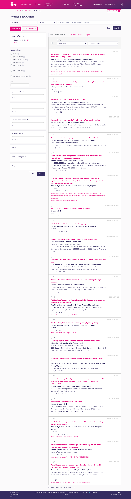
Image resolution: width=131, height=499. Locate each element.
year (12, 82)
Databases (17, 11)
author (16, 42)
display (59, 40)
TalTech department (20, 120)
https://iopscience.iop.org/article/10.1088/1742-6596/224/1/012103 (70, 457)
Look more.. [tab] (75, 35)
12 (54, 277)
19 (54, 419)
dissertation (18, 65)
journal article (19, 57)
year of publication (20, 92)
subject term (17, 134)
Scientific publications (22, 76)
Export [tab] (88, 35)
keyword (16, 166)
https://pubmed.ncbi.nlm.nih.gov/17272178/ (64, 315)
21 (54, 462)
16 (54, 356)
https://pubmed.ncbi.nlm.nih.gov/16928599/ (64, 333)
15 (54, 338)
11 (53, 257)
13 (54, 297)
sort (89, 40)
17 (54, 376)
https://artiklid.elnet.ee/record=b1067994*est (64, 437)
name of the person (20, 157)
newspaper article (20, 60)
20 (54, 442)
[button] (121, 4)
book (16, 54)
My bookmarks (114, 11)
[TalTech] (14, 4)
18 (54, 399)
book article (18, 62)
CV (28, 40)
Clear (108, 28)
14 (54, 320)
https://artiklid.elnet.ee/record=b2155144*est (64, 200)
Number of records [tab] (57, 35)
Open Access (19, 71)
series (15, 148)
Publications (28, 11)
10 (54, 236)
